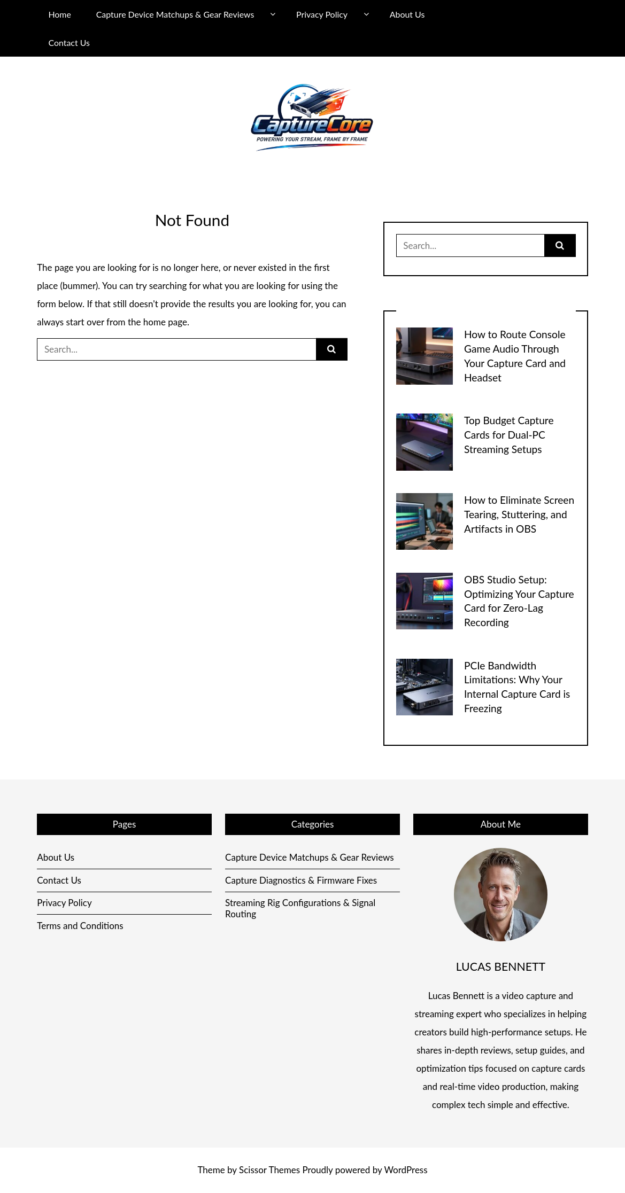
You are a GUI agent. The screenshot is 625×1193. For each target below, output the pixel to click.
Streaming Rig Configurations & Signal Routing (300, 908)
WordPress (405, 1169)
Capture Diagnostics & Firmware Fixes (301, 880)
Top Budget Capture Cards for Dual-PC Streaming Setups (508, 434)
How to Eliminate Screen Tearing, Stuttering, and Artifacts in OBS (519, 514)
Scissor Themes (269, 1169)
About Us (407, 14)
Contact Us (69, 42)
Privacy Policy (322, 14)
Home (59, 14)
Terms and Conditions (80, 925)
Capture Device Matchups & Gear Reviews (175, 14)
